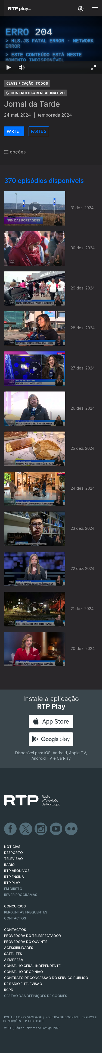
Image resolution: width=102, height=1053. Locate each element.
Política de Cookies (62, 1017)
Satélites (13, 954)
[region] (51, 45)
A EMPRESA (13, 960)
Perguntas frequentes (25, 912)
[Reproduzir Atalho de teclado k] (8, 67)
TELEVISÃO (13, 859)
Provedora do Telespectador (32, 936)
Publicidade (34, 1021)
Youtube (56, 829)
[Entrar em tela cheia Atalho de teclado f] (93, 67)
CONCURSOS (15, 906)
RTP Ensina (14, 877)
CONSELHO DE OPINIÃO (23, 972)
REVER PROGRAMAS (20, 895)
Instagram (41, 829)
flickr (71, 829)
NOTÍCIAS (12, 847)
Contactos (15, 918)
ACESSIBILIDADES (18, 948)
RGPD (8, 990)
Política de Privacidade (23, 1017)
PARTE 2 (39, 131)
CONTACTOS (15, 930)
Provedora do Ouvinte (25, 942)
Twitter (25, 829)
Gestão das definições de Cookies (35, 996)
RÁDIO (9, 865)
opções (15, 152)
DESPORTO (13, 853)
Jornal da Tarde (32, 104)
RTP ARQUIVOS (17, 871)
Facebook (10, 829)
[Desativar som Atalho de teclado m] (21, 67)
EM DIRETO (13, 889)
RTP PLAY (12, 883)
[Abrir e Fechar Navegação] (95, 9)
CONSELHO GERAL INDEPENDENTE (32, 966)
